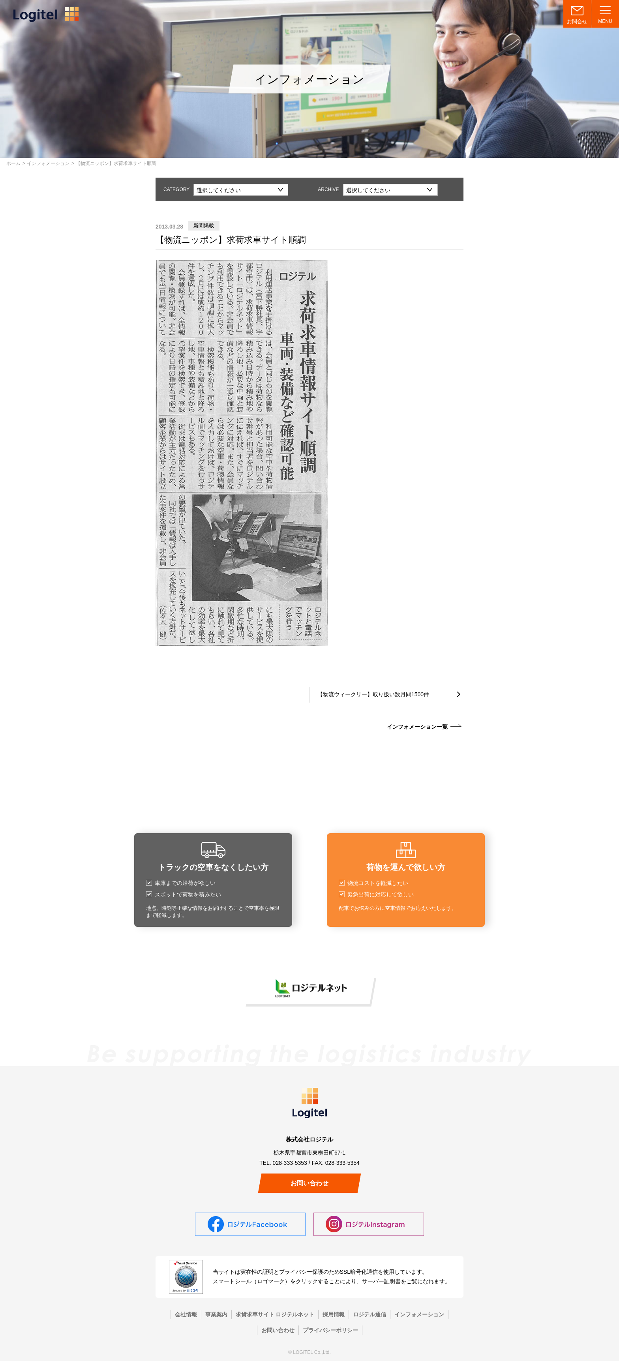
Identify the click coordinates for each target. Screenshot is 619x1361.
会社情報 (186, 1314)
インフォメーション (48, 163)
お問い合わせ (309, 1183)
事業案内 (216, 1314)
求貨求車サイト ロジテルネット (275, 1314)
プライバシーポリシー (330, 1330)
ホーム (13, 163)
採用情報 (334, 1314)
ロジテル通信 (369, 1314)
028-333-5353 (290, 1163)
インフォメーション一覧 (417, 727)
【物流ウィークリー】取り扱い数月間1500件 (373, 694)
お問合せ (577, 21)
